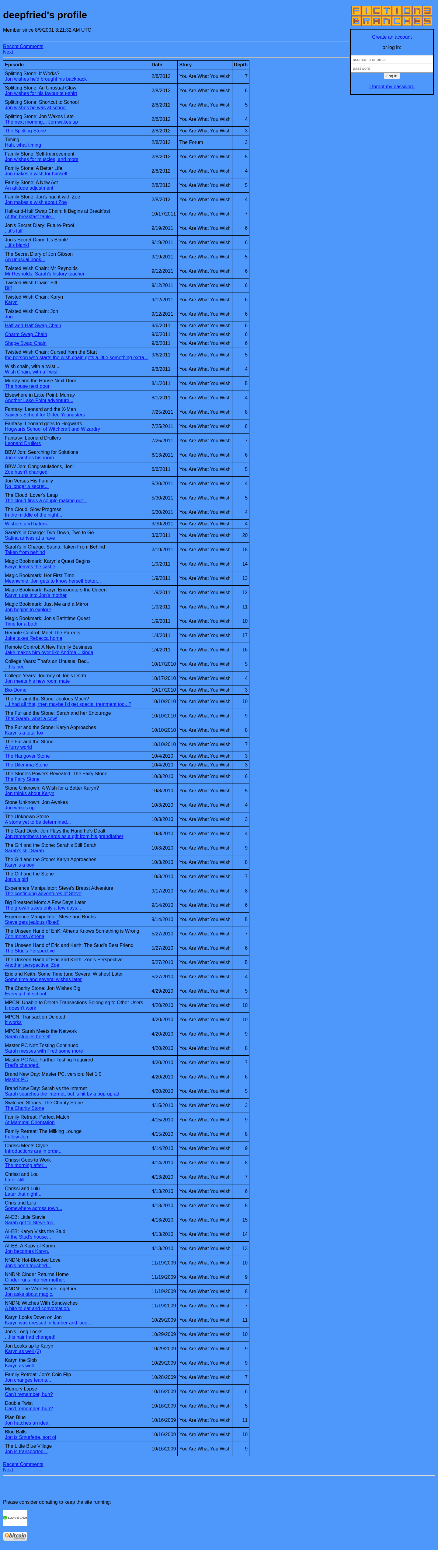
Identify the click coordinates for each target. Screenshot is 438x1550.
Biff (8, 288)
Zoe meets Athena (24, 936)
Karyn (11, 302)
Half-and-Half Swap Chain (33, 325)
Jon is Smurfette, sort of (30, 1437)
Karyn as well (19, 1365)
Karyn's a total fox (24, 732)
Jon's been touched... (28, 1265)
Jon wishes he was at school (36, 107)
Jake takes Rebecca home (33, 638)
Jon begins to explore (28, 609)
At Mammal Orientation (30, 1122)
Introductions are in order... (34, 1151)
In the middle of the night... (33, 514)
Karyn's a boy (19, 865)
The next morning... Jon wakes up (41, 121)
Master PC (16, 1079)
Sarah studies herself (27, 1036)
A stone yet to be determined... (38, 822)
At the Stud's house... (28, 1237)
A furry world (18, 747)
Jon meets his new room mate (37, 681)
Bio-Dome (15, 690)
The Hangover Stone (27, 756)
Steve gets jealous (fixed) (32, 922)
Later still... (16, 1179)
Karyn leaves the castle (30, 566)
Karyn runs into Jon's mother (36, 595)
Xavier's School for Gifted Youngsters (45, 414)
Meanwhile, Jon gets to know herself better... (53, 581)
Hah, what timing (23, 145)
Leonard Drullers (23, 443)
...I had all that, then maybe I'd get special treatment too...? (68, 704)
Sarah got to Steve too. (30, 1222)
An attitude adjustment (29, 188)
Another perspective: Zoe (32, 965)
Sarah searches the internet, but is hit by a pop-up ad (62, 1093)
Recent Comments (23, 46)
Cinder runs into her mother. (35, 1279)
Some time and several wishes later (43, 979)
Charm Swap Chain (26, 334)
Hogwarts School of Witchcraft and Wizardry (52, 429)
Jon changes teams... (28, 1380)
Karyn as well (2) (23, 1351)
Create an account (392, 37)
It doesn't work (20, 1008)
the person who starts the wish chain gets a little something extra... (76, 357)
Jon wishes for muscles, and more (41, 159)
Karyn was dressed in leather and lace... (48, 1322)
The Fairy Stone (22, 779)
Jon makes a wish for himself (36, 173)
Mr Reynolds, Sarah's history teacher (45, 273)
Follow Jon (16, 1136)
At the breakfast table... (30, 216)
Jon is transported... (26, 1451)
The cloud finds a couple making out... (46, 500)
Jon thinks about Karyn (29, 793)
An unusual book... (25, 259)
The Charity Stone (24, 1108)
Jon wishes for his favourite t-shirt (41, 93)
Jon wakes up (20, 807)
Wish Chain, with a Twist (31, 371)
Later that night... (23, 1194)
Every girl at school (25, 993)
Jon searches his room (29, 457)
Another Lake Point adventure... (39, 400)
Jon (9, 316)
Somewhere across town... (33, 1208)
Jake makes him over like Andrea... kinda (49, 652)
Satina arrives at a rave (30, 538)
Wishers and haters (26, 523)
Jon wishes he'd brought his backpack (46, 79)
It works (13, 1022)
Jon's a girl (16, 879)
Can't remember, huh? (29, 1394)
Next (8, 51)
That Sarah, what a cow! (31, 718)
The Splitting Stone (25, 130)
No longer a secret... (27, 486)
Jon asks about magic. (29, 1294)
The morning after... (26, 1165)
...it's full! (14, 230)
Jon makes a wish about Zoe (36, 202)
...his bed (15, 666)
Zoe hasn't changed (26, 472)
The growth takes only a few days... (43, 907)
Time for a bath (21, 623)
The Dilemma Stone (26, 764)
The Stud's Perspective (30, 950)
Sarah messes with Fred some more (44, 1051)
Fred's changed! (22, 1065)
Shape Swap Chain (26, 343)
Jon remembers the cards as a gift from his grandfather (64, 836)
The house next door (27, 386)
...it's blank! (17, 245)
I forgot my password (392, 86)
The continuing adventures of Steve (43, 893)
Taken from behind (25, 552)
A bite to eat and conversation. (37, 1308)
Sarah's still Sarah (24, 850)
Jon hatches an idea (26, 1423)
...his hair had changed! (30, 1337)
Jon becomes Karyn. (27, 1251)
